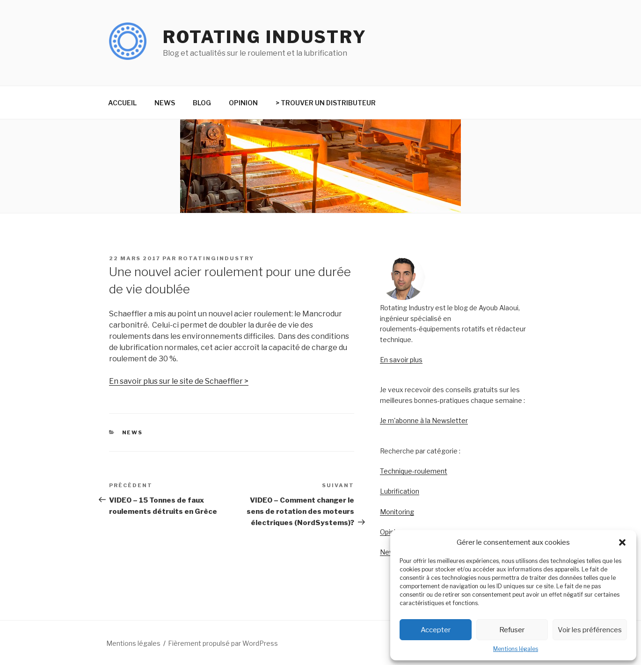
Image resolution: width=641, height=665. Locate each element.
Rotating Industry (265, 37)
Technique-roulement (413, 471)
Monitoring (397, 512)
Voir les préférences (590, 630)
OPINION (243, 103)
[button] (622, 542)
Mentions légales (515, 648)
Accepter (436, 630)
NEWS (164, 103)
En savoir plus (401, 360)
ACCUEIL (122, 103)
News (389, 552)
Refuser (511, 630)
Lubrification (399, 491)
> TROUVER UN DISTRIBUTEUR (326, 103)
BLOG (202, 103)
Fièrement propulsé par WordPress (223, 643)
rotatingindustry (216, 258)
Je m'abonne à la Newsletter (424, 420)
